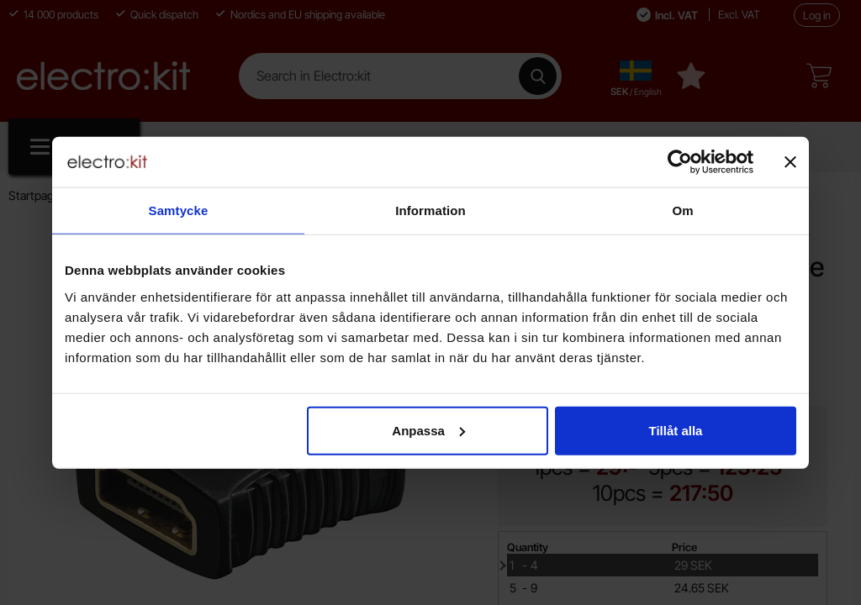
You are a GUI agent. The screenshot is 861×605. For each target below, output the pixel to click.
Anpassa (428, 430)
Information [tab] (430, 210)
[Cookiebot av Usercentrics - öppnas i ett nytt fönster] (679, 162)
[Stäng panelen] (790, 162)
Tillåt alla (675, 430)
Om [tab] (682, 210)
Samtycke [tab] (179, 210)
